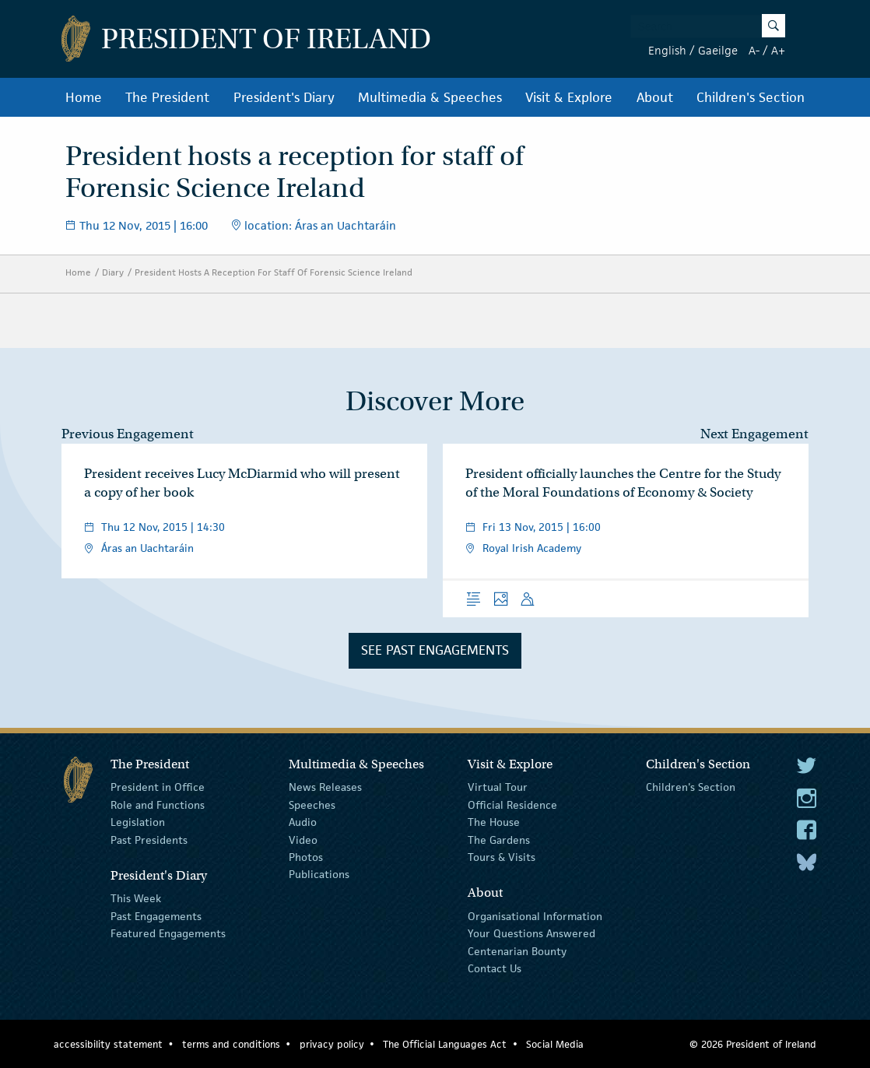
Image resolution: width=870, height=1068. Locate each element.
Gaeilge (718, 50)
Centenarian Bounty (517, 950)
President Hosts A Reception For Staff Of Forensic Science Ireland (273, 272)
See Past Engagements (435, 650)
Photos (306, 857)
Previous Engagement (127, 434)
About (655, 97)
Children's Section (750, 97)
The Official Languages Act (445, 1044)
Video (303, 839)
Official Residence (512, 805)
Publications (319, 874)
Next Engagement (754, 434)
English (667, 50)
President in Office (158, 787)
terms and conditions (231, 1044)
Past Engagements (156, 916)
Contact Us (494, 968)
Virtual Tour (498, 787)
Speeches (312, 805)
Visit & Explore (568, 97)
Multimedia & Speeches (430, 97)
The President (167, 97)
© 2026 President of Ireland (752, 1044)
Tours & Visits (501, 857)
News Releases (325, 787)
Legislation (138, 822)
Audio (303, 822)
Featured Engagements (168, 933)
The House (494, 822)
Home (83, 97)
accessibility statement (108, 1044)
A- (754, 50)
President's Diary (284, 97)
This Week (136, 898)
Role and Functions (158, 805)
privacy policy (332, 1044)
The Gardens (499, 839)
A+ (778, 50)
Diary (113, 272)
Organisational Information (535, 916)
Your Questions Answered (531, 933)
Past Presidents (149, 839)
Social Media (555, 1044)
